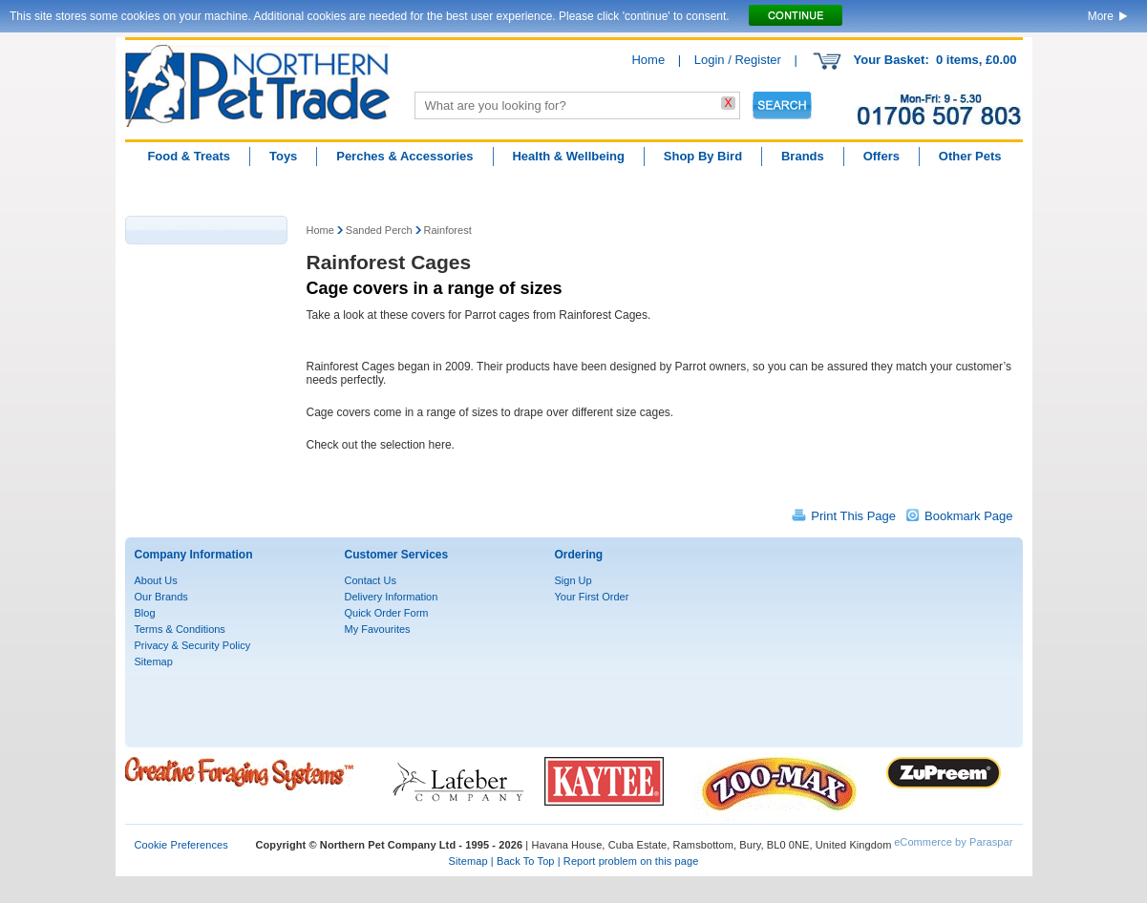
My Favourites (378, 629)
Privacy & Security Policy (193, 645)
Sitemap (154, 661)
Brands (802, 156)
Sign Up (573, 580)
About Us (156, 580)
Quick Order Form (387, 613)
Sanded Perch (379, 230)
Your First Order (592, 596)
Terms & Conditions (180, 629)
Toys (283, 156)
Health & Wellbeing (568, 156)
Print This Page (853, 516)
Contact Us (370, 580)
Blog (145, 613)
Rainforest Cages (389, 262)
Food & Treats (188, 156)
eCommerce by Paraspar (953, 842)
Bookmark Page (968, 516)
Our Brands (161, 596)
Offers (881, 156)
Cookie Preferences (181, 844)
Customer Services (397, 554)
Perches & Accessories (404, 156)
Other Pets (970, 156)
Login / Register (737, 59)
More (1101, 16)
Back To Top (526, 861)
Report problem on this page (631, 861)
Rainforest (448, 230)
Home (648, 59)
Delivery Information (391, 596)
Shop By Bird (703, 156)
